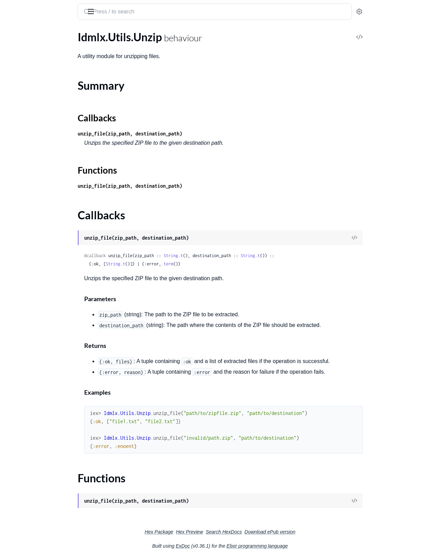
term (220, 263)
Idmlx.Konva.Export (28, 129)
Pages (12, 235)
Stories (13, 319)
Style (11, 337)
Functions (23, 176)
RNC (10, 263)
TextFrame (17, 374)
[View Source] (406, 238)
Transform (17, 384)
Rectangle (17, 291)
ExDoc (234, 546)
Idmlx (12, 111)
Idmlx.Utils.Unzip (25, 148)
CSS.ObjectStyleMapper (33, 55)
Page (11, 226)
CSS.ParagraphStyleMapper (38, 64)
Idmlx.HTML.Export (28, 120)
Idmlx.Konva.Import (29, 138)
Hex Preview (241, 532)
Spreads (14, 309)
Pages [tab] (12, 32)
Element (15, 73)
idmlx (13, 8)
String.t (224, 255)
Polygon (15, 244)
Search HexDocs (275, 532)
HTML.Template (24, 101)
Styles (12, 346)
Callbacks (22, 168)
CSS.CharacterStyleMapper (37, 46)
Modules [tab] (39, 32)
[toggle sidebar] (94, 11)
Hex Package (210, 532)
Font (10, 83)
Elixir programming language (308, 546)
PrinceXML (18, 254)
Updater (15, 393)
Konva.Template (24, 189)
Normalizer (18, 216)
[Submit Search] (137, 12)
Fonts (12, 92)
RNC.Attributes (23, 272)
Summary (22, 160)
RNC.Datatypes (23, 281)
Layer (11, 198)
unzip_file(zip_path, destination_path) (181, 133)
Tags (10, 365)
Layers (13, 207)
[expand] (96, 46)
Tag (9, 356)
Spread (13, 300)
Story (11, 328)
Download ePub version (321, 532)
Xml (9, 402)
